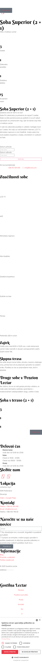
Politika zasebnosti (7, 560)
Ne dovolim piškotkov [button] (30, 652)
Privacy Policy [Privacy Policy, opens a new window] (6, 639)
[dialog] (21, 640)
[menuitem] (21, 609)
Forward (10, 570)
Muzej (21, 600)
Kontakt (21, 604)
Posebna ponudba (21, 595)
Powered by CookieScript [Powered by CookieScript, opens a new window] (21, 660)
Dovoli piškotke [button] (10, 652)
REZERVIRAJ (21, 159)
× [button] (39, 620)
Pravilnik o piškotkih (7, 557)
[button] (21, 657)
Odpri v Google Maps (8, 498)
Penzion (21, 590)
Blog (1, 555)
